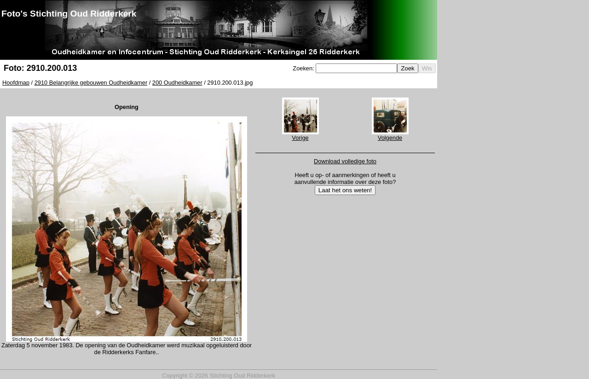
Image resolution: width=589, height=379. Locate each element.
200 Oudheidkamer (177, 82)
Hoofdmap (15, 82)
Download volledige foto (345, 161)
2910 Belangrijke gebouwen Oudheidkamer (91, 82)
